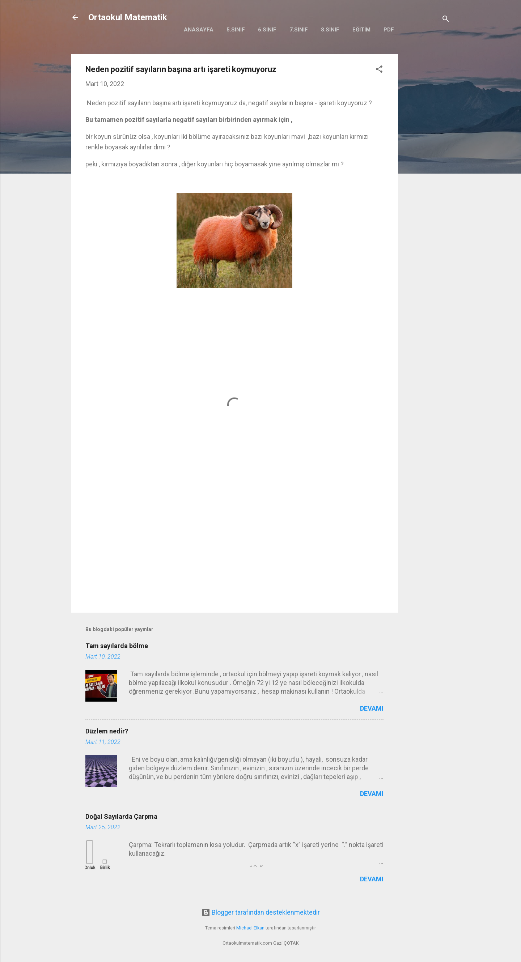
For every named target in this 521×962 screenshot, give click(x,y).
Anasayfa (198, 29)
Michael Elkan (250, 928)
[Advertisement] (427, 162)
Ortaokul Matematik (127, 17)
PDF (389, 29)
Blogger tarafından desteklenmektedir (261, 912)
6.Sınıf (267, 29)
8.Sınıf (330, 29)
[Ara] (445, 20)
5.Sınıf (235, 29)
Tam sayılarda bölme (116, 646)
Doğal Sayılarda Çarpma (121, 816)
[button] (379, 70)
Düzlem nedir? (106, 731)
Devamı (372, 708)
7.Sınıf (298, 29)
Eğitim (361, 29)
